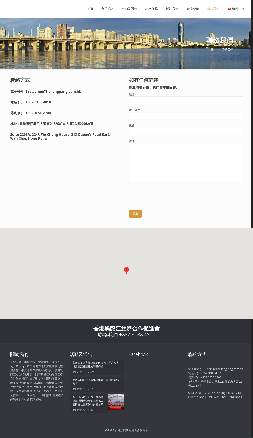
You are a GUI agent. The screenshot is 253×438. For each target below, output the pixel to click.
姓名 (186, 98)
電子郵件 (186, 114)
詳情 (186, 161)
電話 (186, 129)
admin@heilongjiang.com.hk (56, 91)
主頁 (210, 49)
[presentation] (159, 194)
